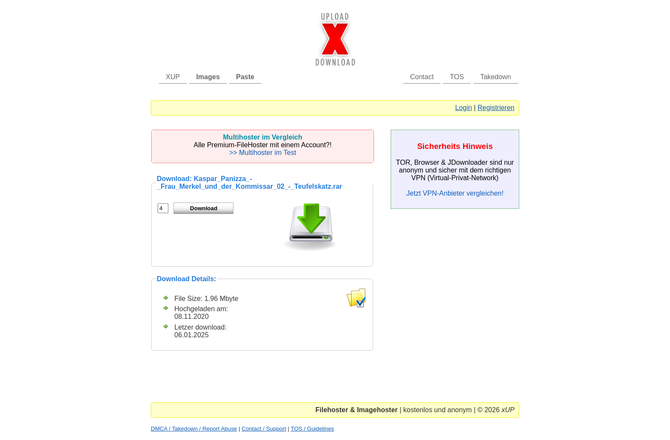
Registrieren (496, 107)
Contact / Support (264, 428)
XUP (173, 76)
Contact (422, 76)
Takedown (495, 76)
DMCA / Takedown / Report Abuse (194, 428)
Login (463, 107)
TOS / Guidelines (312, 428)
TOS (457, 76)
